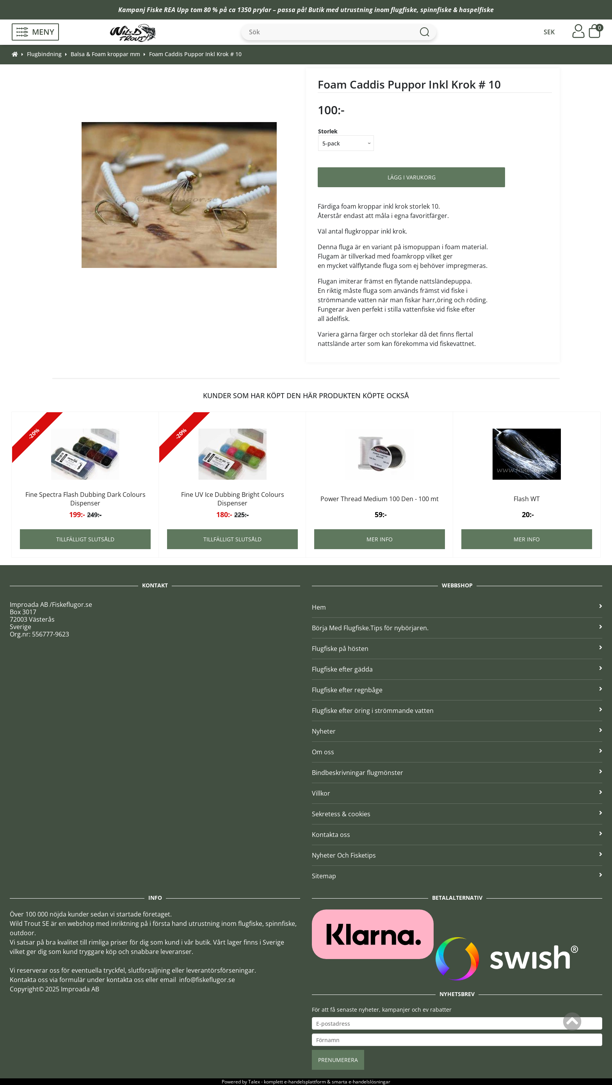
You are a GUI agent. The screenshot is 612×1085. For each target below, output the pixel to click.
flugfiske (404, 9)
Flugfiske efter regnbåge (457, 690)
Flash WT (527, 499)
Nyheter (457, 731)
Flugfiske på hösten (457, 648)
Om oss (457, 752)
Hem (457, 607)
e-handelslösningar (369, 1081)
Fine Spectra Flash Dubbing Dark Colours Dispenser (85, 498)
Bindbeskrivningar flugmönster (457, 772)
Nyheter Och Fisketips (457, 855)
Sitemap (457, 876)
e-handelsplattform (305, 1081)
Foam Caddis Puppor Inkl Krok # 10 (195, 54)
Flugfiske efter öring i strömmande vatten (457, 710)
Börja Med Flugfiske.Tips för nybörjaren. (457, 628)
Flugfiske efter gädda (457, 669)
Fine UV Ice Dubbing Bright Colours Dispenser (232, 498)
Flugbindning (44, 54)
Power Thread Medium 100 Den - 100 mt (379, 499)
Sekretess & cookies (457, 814)
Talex (254, 1081)
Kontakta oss (457, 834)
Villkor (457, 793)
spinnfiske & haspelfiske (457, 9)
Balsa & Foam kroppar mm (105, 54)
